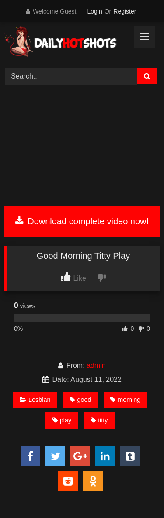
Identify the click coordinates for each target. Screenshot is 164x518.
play (61, 420)
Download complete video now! (82, 221)
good (80, 399)
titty (99, 420)
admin (96, 365)
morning (125, 399)
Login (94, 11)
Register (124, 11)
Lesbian (35, 399)
